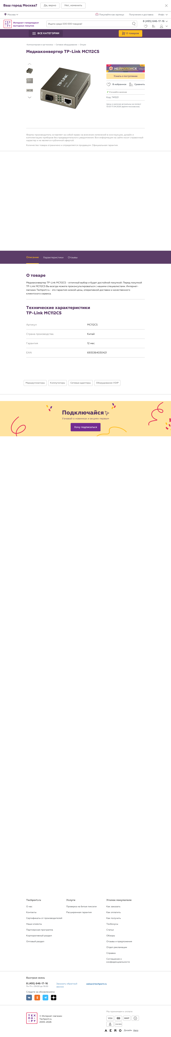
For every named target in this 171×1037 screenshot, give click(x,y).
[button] (49, 5)
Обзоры (110, 935)
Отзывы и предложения (119, 941)
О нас (29, 906)
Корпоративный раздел (39, 935)
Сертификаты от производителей (44, 918)
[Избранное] (145, 27)
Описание (32, 257)
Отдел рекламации (116, 947)
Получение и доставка (141, 15)
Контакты (31, 912)
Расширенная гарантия (79, 912)
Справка (111, 953)
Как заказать (113, 906)
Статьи (110, 930)
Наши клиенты (34, 924)
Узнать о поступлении (125, 76)
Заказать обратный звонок (66, 985)
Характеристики (53, 257)
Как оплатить (113, 912)
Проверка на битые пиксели (81, 906)
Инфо (163, 15)
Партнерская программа (39, 930)
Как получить (113, 918)
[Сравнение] (153, 26)
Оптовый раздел (35, 941)
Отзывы (72, 257)
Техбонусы (112, 924)
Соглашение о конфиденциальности (118, 960)
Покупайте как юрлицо (111, 15)
